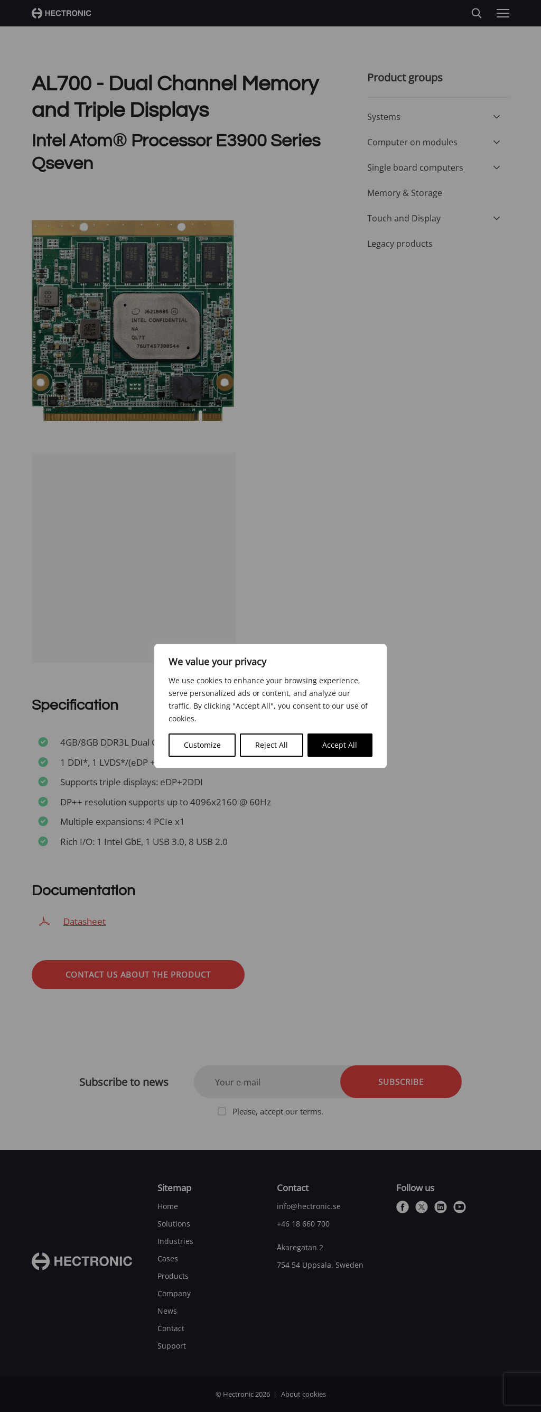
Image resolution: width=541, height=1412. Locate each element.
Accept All (339, 745)
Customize (202, 745)
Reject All (271, 745)
